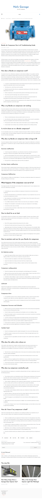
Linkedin (29, 438)
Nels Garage (21, 7)
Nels (8, 47)
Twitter (13, 438)
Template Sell (4, 495)
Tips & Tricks (3, 43)
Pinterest (21, 438)
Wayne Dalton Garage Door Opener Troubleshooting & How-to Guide (8, 443)
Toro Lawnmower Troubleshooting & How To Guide (32, 443)
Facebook (5, 438)
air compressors (27, 60)
